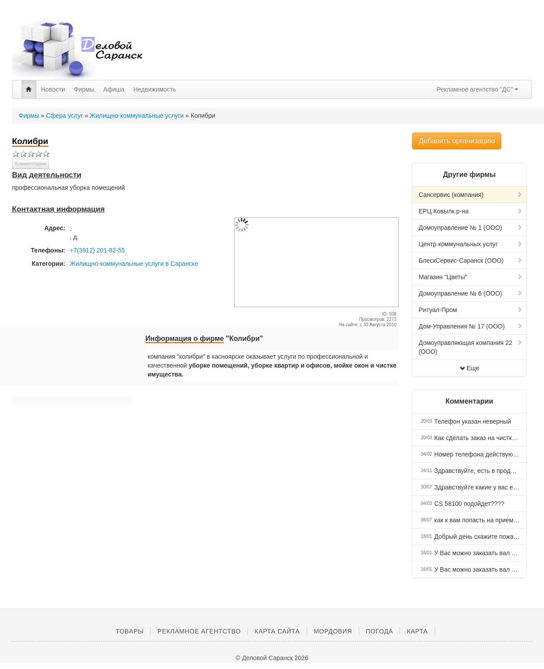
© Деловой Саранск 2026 (272, 657)
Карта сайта (277, 631)
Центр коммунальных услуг (471, 244)
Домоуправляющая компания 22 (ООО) (471, 347)
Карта (417, 631)
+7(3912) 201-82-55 (97, 250)
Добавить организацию (457, 140)
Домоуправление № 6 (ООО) (471, 293)
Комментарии (30, 163)
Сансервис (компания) (471, 194)
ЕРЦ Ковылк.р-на (471, 211)
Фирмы (84, 89)
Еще (470, 368)
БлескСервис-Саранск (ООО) (471, 260)
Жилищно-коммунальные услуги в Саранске (134, 263)
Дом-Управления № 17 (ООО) (471, 326)
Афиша (113, 89)
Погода (379, 631)
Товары (130, 631)
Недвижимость (154, 89)
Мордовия (333, 631)
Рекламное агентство (198, 631)
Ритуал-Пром (471, 309)
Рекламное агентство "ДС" (477, 89)
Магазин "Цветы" (471, 276)
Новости (53, 89)
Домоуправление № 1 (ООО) (471, 227)
